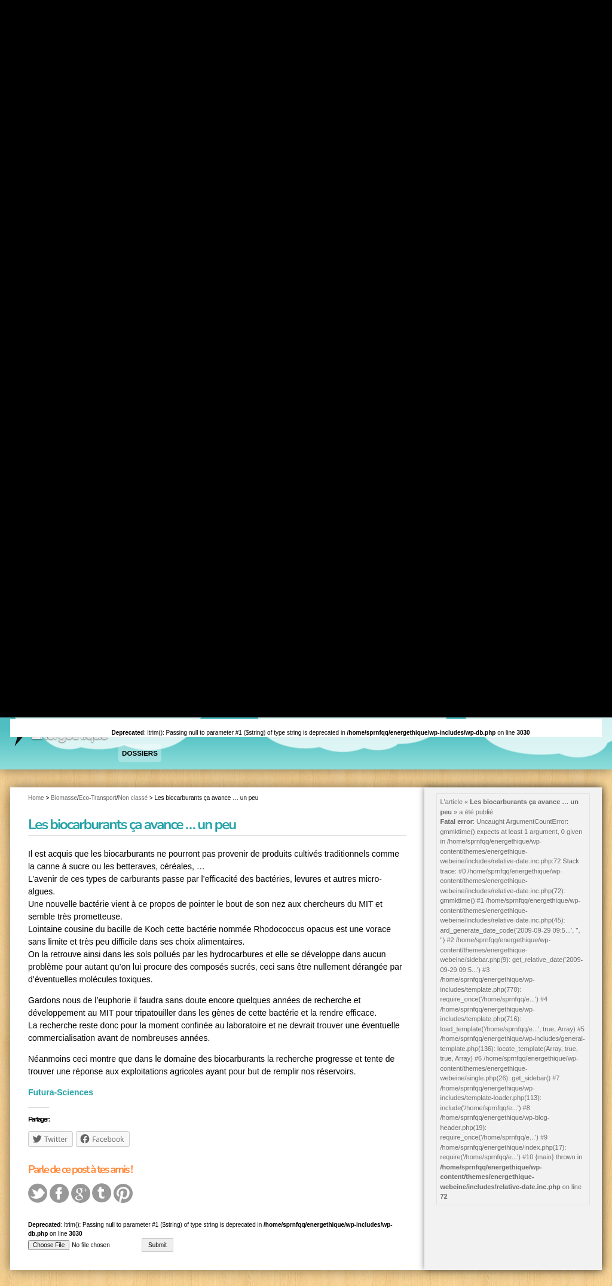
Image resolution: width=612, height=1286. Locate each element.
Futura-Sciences (60, 1090)
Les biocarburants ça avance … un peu (131, 822)
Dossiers (138, 752)
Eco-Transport (98, 795)
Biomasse (64, 795)
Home (36, 795)
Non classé (133, 795)
